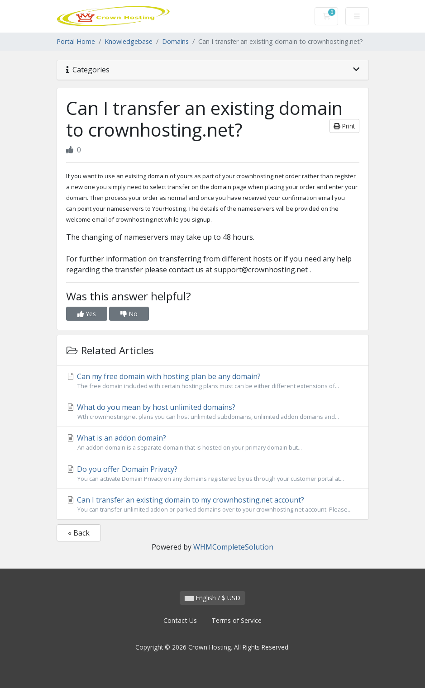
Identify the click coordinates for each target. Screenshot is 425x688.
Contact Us (180, 620)
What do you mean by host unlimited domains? (212, 411)
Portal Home (76, 41)
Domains (175, 41)
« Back (79, 533)
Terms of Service (236, 620)
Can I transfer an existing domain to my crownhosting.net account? (212, 504)
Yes (86, 313)
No (129, 313)
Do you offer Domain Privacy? (212, 473)
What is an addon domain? (212, 442)
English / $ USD (212, 597)
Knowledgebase (129, 41)
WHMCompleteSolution (233, 547)
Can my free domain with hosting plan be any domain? (212, 380)
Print (344, 126)
